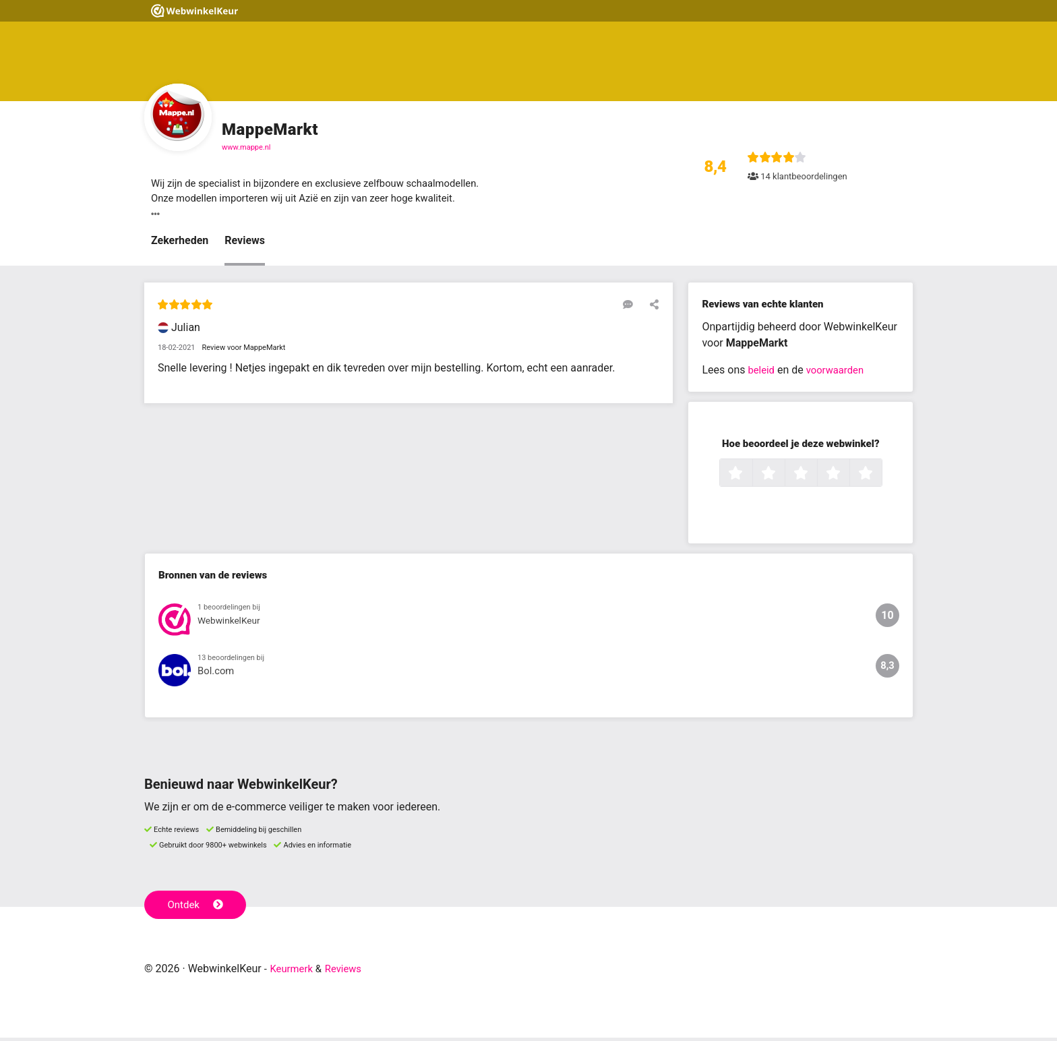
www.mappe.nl (246, 147)
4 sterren (848, 477)
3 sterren (815, 477)
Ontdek (197, 907)
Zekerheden (179, 243)
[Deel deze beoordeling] (651, 307)
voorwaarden (839, 372)
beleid (762, 372)
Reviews (244, 243)
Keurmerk (293, 971)
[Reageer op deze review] (631, 307)
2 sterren (783, 477)
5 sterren (880, 477)
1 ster (750, 477)
